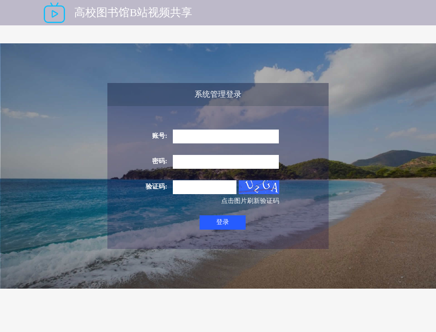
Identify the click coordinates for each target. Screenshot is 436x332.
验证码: (156, 186)
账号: (159, 135)
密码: (159, 161)
